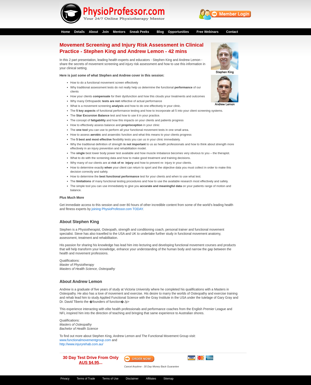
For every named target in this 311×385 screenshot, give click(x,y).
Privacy (65, 378)
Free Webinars (207, 32)
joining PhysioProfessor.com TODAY (117, 209)
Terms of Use (110, 378)
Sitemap (168, 378)
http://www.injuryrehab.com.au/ (81, 344)
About (93, 32)
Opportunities (178, 32)
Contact (232, 32)
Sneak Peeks (139, 32)
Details (79, 32)
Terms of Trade (86, 378)
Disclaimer (132, 378)
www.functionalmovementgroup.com (85, 340)
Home (65, 32)
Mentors (119, 32)
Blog (160, 32)
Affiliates (151, 378)
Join (105, 32)
